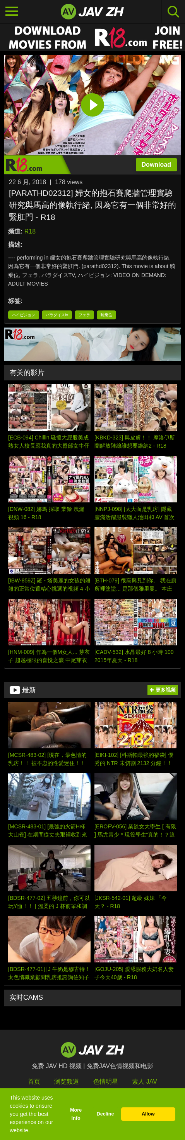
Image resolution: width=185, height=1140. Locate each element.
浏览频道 (66, 1081)
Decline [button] (105, 1114)
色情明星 (105, 1081)
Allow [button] (148, 1114)
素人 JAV (144, 1081)
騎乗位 (106, 315)
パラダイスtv (57, 315)
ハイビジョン (23, 315)
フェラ (84, 315)
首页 (34, 1081)
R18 (30, 231)
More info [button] (76, 1114)
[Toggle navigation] (11, 11)
